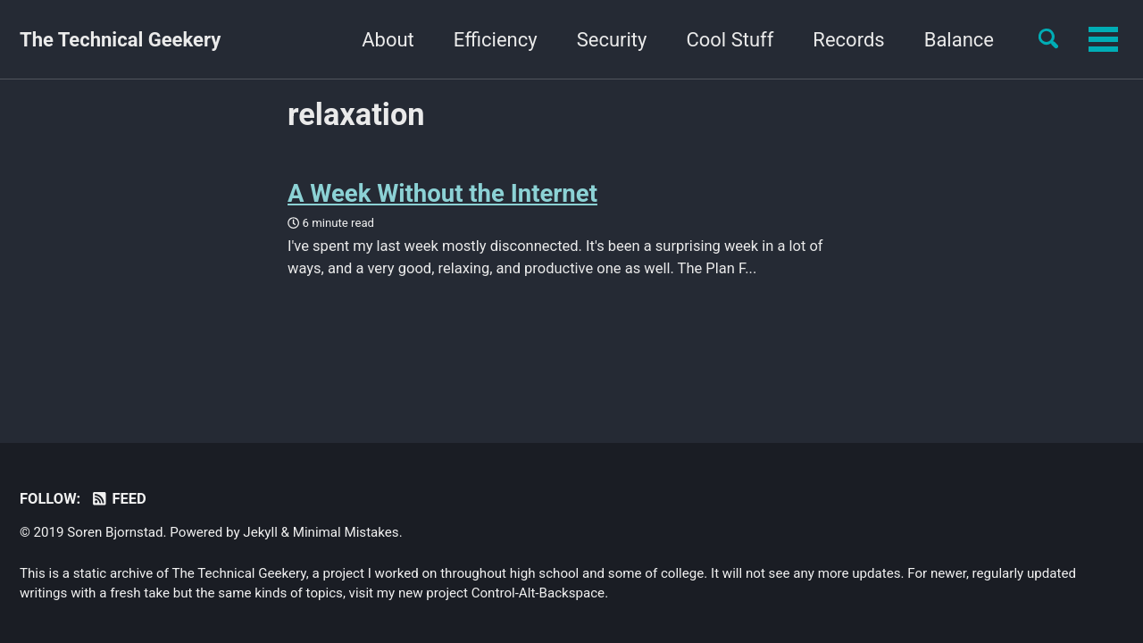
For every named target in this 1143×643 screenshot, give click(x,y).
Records (737, 40)
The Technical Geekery (120, 40)
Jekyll (260, 532)
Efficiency (384, 40)
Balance (847, 40)
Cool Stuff (619, 40)
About (277, 40)
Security (500, 40)
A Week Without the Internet (442, 193)
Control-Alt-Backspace (538, 593)
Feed (118, 498)
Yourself (958, 40)
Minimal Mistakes (346, 532)
